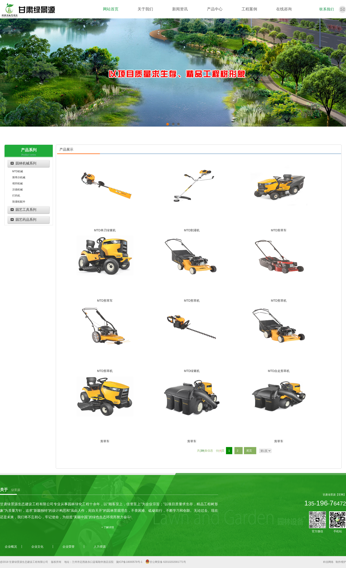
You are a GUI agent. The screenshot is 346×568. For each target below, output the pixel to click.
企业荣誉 (68, 546)
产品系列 (29, 150)
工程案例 (249, 9)
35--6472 (325, 503)
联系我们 (326, 9)
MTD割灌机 (192, 230)
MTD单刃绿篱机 (105, 230)
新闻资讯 (180, 9)
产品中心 (215, 9)
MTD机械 (17, 171)
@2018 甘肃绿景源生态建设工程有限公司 (24, 561)
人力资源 (100, 546)
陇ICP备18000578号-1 (129, 561)
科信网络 (328, 561)
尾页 (249, 450)
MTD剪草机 (192, 300)
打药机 (16, 195)
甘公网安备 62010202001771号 (168, 561)
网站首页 (111, 9)
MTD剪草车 (279, 230)
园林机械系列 (26, 163)
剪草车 (104, 441)
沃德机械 (17, 189)
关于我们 (145, 9)
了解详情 (109, 527)
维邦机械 (17, 183)
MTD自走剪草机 (279, 371)
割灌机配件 (18, 201)
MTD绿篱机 (192, 371)
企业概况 (11, 546)
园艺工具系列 (26, 209)
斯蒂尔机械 (18, 177)
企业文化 (37, 546)
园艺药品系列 (26, 219)
